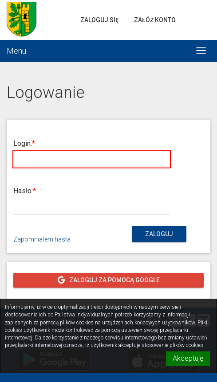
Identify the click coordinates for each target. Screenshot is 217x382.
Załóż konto (155, 19)
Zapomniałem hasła (42, 239)
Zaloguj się (99, 19)
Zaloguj (159, 234)
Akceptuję (188, 358)
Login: (22, 143)
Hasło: (23, 191)
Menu (16, 50)
